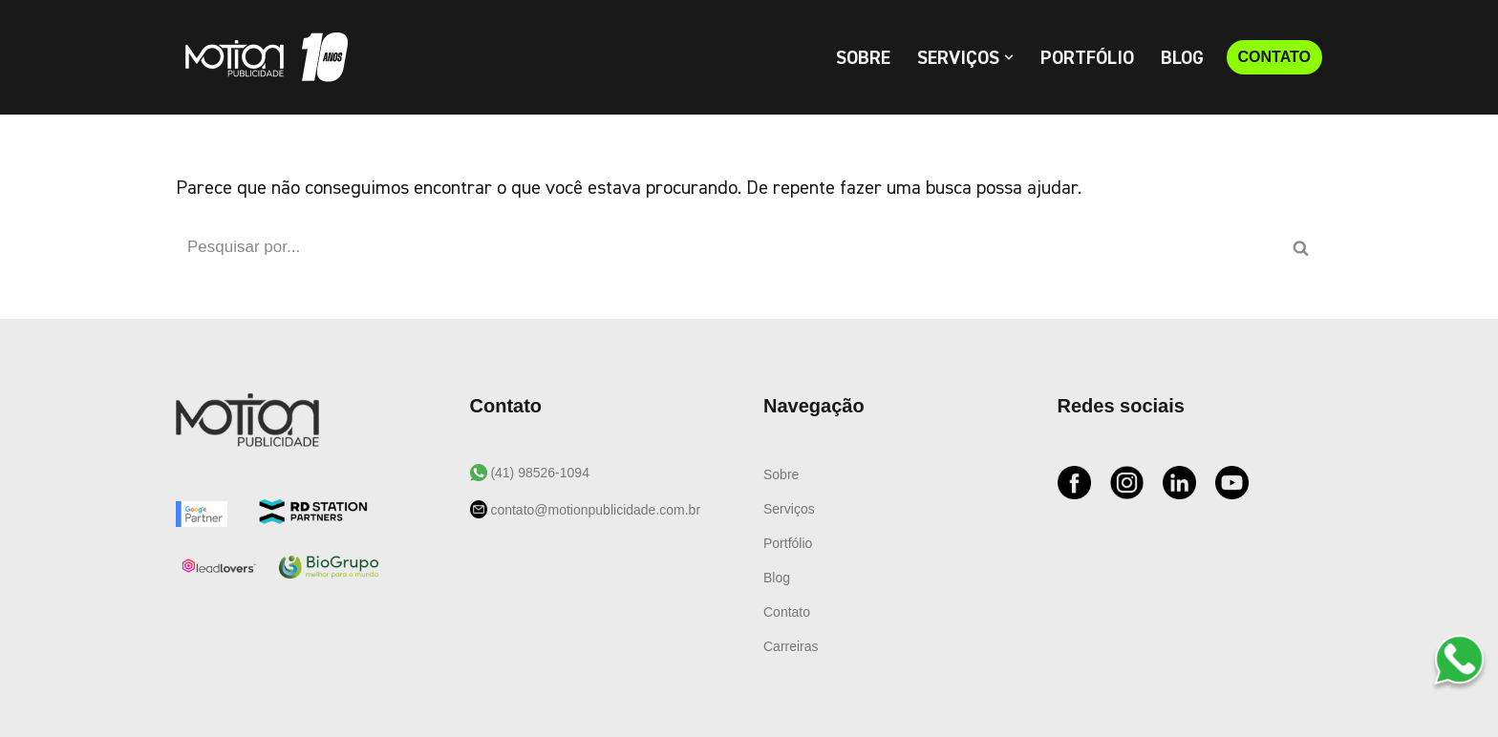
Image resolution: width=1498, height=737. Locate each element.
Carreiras (791, 646)
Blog (1182, 58)
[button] (1009, 57)
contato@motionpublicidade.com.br (594, 509)
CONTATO (1274, 57)
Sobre (863, 58)
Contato (786, 612)
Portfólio (1087, 58)
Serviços (789, 508)
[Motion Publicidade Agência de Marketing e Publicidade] (262, 57)
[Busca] (727, 247)
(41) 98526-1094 (538, 472)
